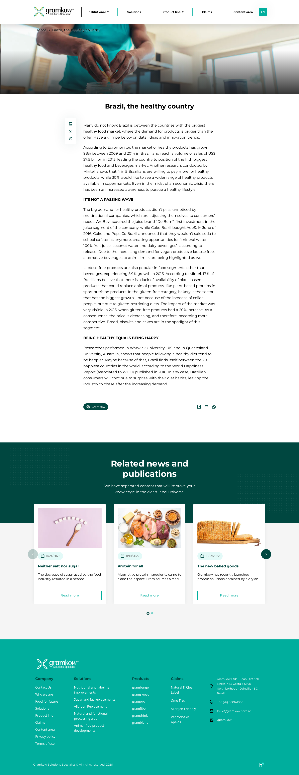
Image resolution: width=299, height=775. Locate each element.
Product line (172, 12)
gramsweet (140, 694)
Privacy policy (45, 736)
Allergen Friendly (183, 709)
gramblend (140, 722)
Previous (33, 554)
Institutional (97, 12)
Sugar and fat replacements (94, 699)
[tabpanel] (74, 554)
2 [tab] (152, 613)
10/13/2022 (214, 556)
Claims (207, 12)
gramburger (141, 687)
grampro (138, 701)
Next (266, 554)
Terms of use (45, 743)
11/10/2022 (134, 556)
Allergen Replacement (90, 706)
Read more (75, 595)
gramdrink (140, 715)
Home (40, 30)
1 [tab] (148, 613)
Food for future (46, 701)
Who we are (44, 694)
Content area (243, 12)
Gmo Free (178, 700)
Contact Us (43, 687)
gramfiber (139, 708)
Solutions (134, 12)
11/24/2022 (55, 556)
